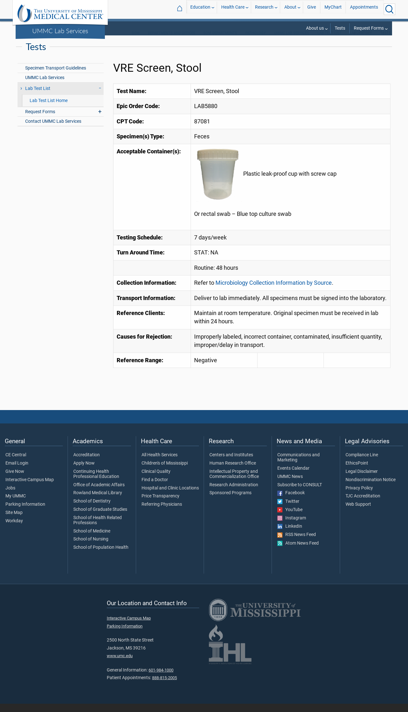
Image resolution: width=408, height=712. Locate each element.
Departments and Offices (171, 41)
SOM (136, 41)
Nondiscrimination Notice (371, 488)
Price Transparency (160, 504)
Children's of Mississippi (165, 471)
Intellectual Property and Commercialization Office (234, 482)
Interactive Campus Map (29, 488)
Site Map (14, 521)
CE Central (15, 463)
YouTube (289, 518)
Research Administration (233, 493)
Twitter (288, 509)
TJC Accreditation (363, 504)
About (290, 9)
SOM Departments (220, 41)
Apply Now (84, 471)
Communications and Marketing (298, 466)
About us (315, 28)
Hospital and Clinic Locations (170, 496)
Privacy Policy (359, 496)
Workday (14, 529)
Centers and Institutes (231, 463)
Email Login (16, 471)
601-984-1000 (161, 678)
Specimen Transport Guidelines (55, 76)
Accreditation (86, 463)
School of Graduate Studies (100, 517)
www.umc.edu (120, 664)
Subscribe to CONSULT (299, 493)
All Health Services (160, 463)
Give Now (14, 479)
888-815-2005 (164, 686)
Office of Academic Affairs (99, 493)
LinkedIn (289, 534)
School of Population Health (100, 555)
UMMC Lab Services (60, 30)
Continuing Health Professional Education (96, 482)
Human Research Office (232, 471)
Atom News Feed (298, 551)
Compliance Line (362, 463)
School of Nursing (90, 547)
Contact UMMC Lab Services (53, 129)
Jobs (10, 496)
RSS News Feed (296, 543)
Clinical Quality (156, 479)
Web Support (358, 512)
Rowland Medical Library (97, 501)
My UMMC (15, 504)
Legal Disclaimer (362, 479)
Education (200, 9)
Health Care (232, 9)
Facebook (291, 501)
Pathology (255, 41)
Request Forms (369, 28)
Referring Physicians (162, 512)
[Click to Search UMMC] (389, 9)
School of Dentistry (92, 509)
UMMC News (290, 485)
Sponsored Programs (230, 501)
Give (311, 9)
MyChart (333, 9)
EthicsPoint (357, 471)
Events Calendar (293, 476)
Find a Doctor (155, 488)
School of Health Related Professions (97, 529)
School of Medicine (91, 539)
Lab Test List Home (49, 109)
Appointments (364, 9)
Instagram (291, 526)
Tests (340, 28)
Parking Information (25, 512)
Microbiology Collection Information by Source (273, 291)
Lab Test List (329, 41)
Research (264, 9)
